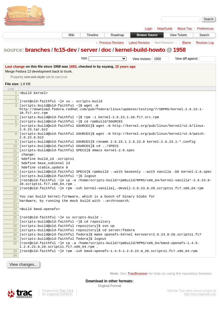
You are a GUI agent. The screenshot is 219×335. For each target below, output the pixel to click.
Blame (186, 42)
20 (15, 214)
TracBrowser (137, 306)
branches (37, 50)
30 (15, 263)
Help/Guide (164, 28)
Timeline (92, 35)
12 (15, 168)
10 (15, 158)
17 (15, 194)
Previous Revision (111, 42)
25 (15, 238)
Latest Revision (139, 42)
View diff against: (195, 58)
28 (15, 252)
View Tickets (178, 35)
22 (15, 223)
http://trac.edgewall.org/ (200, 327)
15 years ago (125, 66)
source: (14, 50)
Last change (15, 66)
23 (15, 229)
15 (15, 184)
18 (15, 199)
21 (15, 218)
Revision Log (205, 42)
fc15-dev (65, 50)
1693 (73, 66)
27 (15, 247)
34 (15, 288)
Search (204, 35)
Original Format (109, 318)
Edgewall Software (59, 327)
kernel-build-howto (140, 50)
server (89, 50)
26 (15, 242)
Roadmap (117, 35)
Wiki (71, 35)
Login (148, 28)
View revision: (142, 58)
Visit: (84, 58)
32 (15, 273)
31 (15, 268)
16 (15, 189)
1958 (179, 50)
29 (15, 257)
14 (15, 178)
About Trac (184, 28)
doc (106, 50)
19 (15, 209)
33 (15, 283)
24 (15, 233)
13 (15, 173)
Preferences (205, 28)
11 (15, 163)
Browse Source (147, 35)
